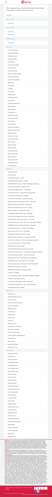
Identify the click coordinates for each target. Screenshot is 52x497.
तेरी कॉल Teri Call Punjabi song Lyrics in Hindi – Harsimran (20, 207)
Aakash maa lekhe (12, 109)
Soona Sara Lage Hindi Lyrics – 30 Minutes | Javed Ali (19, 243)
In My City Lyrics (11, 317)
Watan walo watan (12, 174)
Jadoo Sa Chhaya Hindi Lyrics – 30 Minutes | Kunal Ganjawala (21, 228)
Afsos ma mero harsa (12, 359)
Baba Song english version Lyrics (15, 296)
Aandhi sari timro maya (13, 115)
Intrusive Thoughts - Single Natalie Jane (16, 335)
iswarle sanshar (11, 400)
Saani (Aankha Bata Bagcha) (14, 79)
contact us (7, 487)
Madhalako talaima (12, 403)
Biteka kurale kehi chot (13, 159)
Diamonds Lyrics (11, 293)
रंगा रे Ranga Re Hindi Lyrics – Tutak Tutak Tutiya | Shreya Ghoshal (21, 192)
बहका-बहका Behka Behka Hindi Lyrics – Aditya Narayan (19, 189)
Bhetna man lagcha (12, 144)
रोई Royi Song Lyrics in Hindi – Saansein (16, 246)
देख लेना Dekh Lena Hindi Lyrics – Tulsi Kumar (17, 266)
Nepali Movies (11, 31)
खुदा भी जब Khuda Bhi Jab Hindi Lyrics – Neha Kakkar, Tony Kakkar (22, 237)
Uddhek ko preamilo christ (13, 389)
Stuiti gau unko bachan (13, 353)
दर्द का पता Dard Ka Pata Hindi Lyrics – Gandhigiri (18, 195)
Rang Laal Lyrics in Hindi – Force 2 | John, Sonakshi (19, 231)
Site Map (7, 489)
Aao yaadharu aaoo (12, 124)
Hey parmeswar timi (12, 409)
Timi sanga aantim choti (13, 118)
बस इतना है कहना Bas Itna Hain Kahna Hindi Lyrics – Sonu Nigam (21, 219)
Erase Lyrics (10, 320)
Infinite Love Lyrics (12, 323)
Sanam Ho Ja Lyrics (12, 299)
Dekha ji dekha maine (12, 172)
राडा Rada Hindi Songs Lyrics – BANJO (16, 177)
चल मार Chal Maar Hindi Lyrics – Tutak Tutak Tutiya (18, 186)
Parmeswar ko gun (12, 436)
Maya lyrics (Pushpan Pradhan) (14, 73)
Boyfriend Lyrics (11, 314)
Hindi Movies (11, 34)
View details (8, 15)
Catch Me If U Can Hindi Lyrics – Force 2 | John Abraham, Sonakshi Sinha (23, 240)
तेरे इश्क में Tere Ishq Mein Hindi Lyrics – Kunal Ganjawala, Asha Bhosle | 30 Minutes (25, 252)
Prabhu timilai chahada (13, 427)
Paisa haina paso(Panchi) (13, 76)
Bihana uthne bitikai (12, 147)
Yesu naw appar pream (13, 392)
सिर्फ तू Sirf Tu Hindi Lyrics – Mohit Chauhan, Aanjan (18, 210)
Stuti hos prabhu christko (13, 368)
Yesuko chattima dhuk (12, 430)
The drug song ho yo (12, 165)
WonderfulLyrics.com (40, 494)
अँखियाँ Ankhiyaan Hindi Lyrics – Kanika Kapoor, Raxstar (19, 269)
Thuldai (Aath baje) (12, 67)
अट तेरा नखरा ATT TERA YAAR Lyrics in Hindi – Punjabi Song (20, 281)
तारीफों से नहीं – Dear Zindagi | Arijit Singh (16, 278)
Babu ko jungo (11, 82)
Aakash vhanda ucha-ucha (13, 406)
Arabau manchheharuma (13, 53)
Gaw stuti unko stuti (12, 383)
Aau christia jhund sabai (13, 362)
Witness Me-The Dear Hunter (14, 332)
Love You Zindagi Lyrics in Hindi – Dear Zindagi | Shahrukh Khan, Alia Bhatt (23, 275)
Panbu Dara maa (11, 62)
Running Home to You (12, 347)
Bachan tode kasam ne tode (14, 130)
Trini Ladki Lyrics (11, 311)
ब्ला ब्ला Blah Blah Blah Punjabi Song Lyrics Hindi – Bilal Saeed (21, 249)
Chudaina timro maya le (13, 162)
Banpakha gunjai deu (12, 412)
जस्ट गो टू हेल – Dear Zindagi (13, 272)
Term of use (22, 487)
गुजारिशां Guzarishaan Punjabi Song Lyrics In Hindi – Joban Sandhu (22, 201)
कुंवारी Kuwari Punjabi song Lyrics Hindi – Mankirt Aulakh (20, 204)
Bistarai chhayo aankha (13, 153)
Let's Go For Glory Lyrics (13, 305)
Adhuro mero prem (12, 106)
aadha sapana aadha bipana (14, 103)
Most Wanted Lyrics (12, 308)
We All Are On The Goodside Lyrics (15, 302)
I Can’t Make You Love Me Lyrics (15, 326)
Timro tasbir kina (11, 112)
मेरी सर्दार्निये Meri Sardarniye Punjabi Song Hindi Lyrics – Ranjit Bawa (22, 225)
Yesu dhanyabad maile (13, 365)
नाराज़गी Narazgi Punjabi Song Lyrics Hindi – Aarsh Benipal (20, 213)
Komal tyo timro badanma (13, 64)
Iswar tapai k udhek (12, 398)
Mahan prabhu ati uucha (13, 371)
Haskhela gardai (11, 424)
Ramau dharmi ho (12, 356)
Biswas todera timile (12, 156)
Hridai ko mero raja (12, 377)
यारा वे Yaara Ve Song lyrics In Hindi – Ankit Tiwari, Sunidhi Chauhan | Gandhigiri (24, 222)
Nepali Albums (11, 23)
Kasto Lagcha (11, 91)
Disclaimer (17, 487)
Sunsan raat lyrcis (12, 415)
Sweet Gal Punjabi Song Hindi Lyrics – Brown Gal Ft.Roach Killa (21, 254)
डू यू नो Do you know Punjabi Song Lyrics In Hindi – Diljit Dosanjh (21, 216)
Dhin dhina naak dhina (12, 70)
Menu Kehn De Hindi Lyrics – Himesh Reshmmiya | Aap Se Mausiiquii (22, 257)
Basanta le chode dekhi (13, 139)
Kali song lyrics (11, 85)
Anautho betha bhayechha (13, 127)
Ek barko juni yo (11, 433)
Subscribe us (21, 493)
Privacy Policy (29, 487)
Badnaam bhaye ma (12, 133)
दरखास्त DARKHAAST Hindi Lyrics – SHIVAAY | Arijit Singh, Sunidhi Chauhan (23, 183)
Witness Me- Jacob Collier (13, 329)
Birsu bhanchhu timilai (12, 150)
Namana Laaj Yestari (12, 59)
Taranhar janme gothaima (13, 418)
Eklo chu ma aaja (11, 142)
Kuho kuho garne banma (13, 386)
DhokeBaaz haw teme (12, 56)
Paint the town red (12, 338)
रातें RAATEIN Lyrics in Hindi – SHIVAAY (16, 287)
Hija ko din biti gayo (12, 374)
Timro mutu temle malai (13, 50)
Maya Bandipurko (11, 94)
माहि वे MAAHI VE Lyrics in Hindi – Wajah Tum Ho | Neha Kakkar (21, 260)
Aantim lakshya (11, 121)
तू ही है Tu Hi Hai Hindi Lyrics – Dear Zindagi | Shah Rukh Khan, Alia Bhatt (23, 263)
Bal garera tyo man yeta (13, 136)
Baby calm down (11, 341)
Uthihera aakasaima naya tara (14, 421)
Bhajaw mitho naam (12, 380)
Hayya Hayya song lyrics (13, 344)
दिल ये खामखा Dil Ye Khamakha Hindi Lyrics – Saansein (19, 234)
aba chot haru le (11, 100)
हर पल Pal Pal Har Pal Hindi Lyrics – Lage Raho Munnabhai (20, 198)
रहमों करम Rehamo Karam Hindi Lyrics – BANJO (18, 180)
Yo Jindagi (10, 88)
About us (12, 487)
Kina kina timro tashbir (13, 97)
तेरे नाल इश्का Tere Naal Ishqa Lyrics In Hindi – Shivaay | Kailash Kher (22, 284)
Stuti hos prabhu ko (12, 395)
